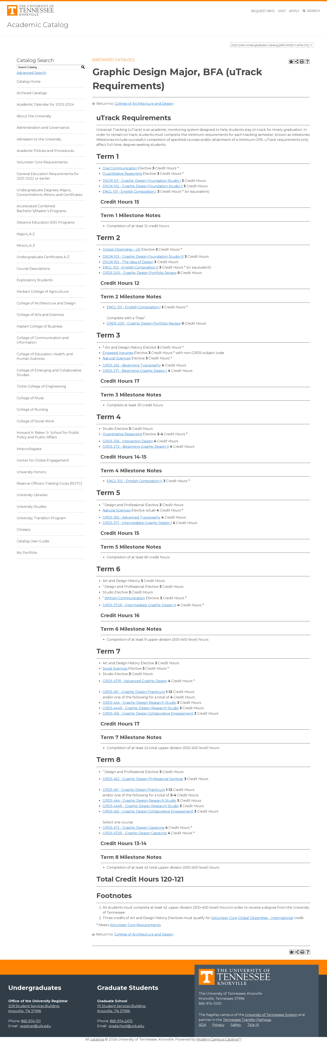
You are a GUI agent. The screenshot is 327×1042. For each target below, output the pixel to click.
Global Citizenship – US (122, 249)
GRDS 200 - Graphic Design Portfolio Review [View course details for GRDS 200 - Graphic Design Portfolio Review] (140, 273)
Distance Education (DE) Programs (45, 222)
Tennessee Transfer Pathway (247, 1020)
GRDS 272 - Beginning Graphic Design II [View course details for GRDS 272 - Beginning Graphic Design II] (136, 447)
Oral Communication (120, 168)
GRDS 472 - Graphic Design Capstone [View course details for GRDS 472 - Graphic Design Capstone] (133, 828)
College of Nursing (32, 410)
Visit (282, 11)
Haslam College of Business (39, 326)
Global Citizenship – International (265, 918)
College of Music (30, 398)
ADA (202, 1025)
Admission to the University (39, 139)
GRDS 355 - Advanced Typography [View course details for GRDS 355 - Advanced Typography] (131, 517)
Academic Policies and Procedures (45, 151)
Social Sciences (115, 668)
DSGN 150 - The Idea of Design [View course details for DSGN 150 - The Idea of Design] (128, 262)
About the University (34, 116)
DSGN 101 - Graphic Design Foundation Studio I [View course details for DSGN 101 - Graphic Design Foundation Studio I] (142, 181)
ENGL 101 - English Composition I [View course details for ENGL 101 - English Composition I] (129, 192)
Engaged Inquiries (118, 353)
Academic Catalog (37, 25)
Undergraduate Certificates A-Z (43, 257)
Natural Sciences (117, 358)
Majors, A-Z (26, 234)
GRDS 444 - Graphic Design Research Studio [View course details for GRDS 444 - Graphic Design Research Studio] (139, 703)
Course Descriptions (33, 269)
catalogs (97, 1039)
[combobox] (271, 44)
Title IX (253, 1025)
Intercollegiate (29, 449)
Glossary (24, 530)
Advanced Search (31, 73)
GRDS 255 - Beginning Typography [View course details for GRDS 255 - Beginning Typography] (132, 365)
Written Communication (124, 598)
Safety (236, 1025)
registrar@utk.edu (35, 1026)
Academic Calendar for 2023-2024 (45, 104)
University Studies (31, 507)
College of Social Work (35, 421)
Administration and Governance (43, 128)
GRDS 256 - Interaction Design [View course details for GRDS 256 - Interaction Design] (128, 441)
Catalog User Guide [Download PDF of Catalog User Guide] (33, 541)
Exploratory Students (35, 280)
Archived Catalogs (32, 93)
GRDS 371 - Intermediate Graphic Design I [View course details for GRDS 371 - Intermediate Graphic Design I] (137, 523)
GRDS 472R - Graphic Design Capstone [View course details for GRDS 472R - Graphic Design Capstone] (135, 833)
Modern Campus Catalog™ (218, 1039)
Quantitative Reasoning (122, 174)
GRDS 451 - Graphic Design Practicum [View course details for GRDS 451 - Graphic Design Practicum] (134, 692)
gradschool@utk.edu (126, 1026)
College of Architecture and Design (46, 303)
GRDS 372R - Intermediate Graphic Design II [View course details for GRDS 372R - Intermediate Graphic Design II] (139, 605)
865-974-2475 (121, 1021)
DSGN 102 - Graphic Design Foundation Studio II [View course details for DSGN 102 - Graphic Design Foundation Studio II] (143, 186)
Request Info (263, 11)
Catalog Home (29, 82)
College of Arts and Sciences (40, 315)
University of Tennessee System (271, 1015)
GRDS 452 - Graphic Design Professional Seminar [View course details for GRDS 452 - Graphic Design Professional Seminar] (143, 779)
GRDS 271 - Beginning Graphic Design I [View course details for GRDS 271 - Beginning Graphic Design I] (135, 371)
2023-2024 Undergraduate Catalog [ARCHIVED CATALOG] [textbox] (270, 45)
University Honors (31, 472)
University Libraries (32, 495)
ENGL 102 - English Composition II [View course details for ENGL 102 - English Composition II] (130, 267)
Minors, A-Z (26, 246)
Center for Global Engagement (43, 460)
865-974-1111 (31, 1021)
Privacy (218, 1025)
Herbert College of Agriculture (43, 292)
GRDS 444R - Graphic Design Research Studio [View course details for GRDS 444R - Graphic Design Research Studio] (141, 708)
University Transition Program (41, 518)
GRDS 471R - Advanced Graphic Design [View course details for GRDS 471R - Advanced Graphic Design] (135, 681)
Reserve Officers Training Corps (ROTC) (49, 483)
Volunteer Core (224, 918)
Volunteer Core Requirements (42, 162)
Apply (294, 11)
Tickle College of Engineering (41, 386)
